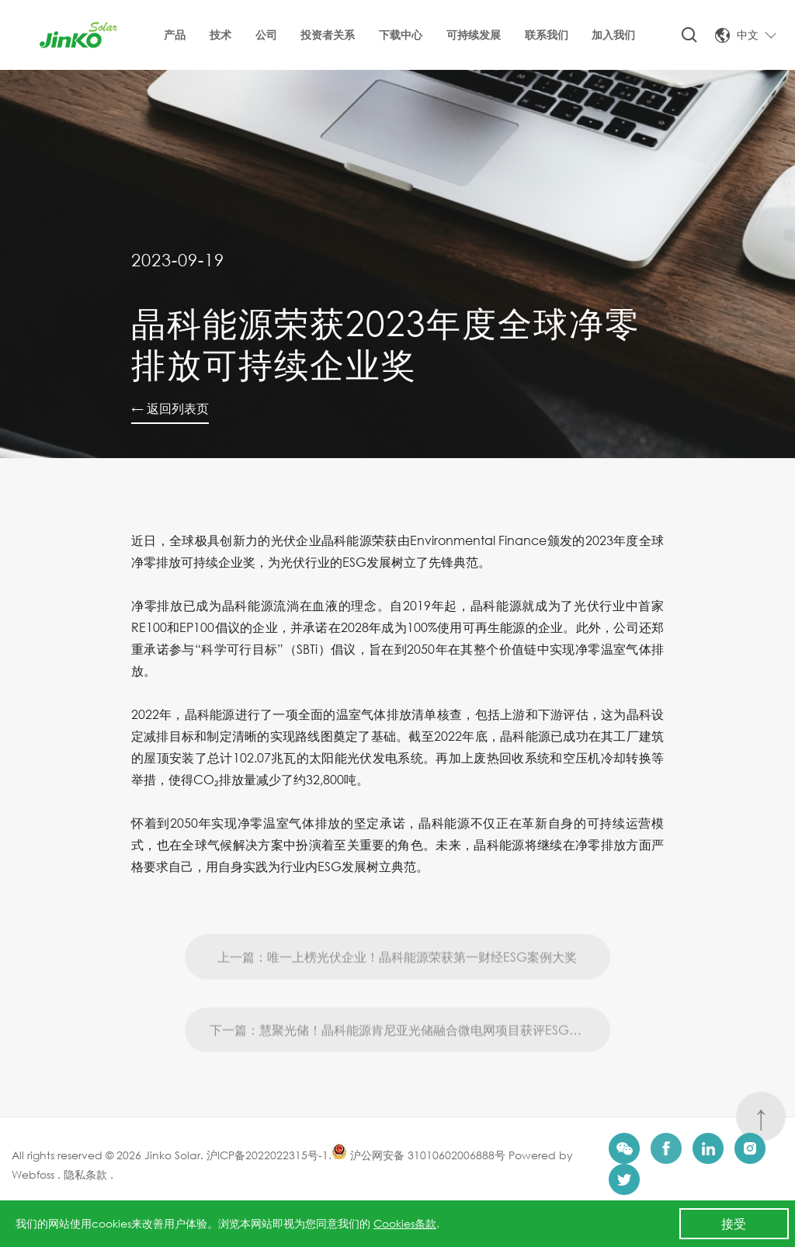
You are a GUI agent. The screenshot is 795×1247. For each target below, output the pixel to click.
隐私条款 (84, 1174)
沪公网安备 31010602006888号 (418, 1155)
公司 (266, 34)
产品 (175, 34)
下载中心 (400, 34)
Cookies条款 (404, 1223)
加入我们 (613, 34)
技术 (220, 34)
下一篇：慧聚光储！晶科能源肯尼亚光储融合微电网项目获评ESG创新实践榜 (410, 1059)
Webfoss (34, 1174)
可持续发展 (473, 34)
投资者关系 (327, 34)
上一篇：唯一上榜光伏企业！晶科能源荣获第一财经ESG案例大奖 (397, 986)
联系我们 (546, 34)
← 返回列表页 (170, 408)
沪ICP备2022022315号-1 (267, 1155)
